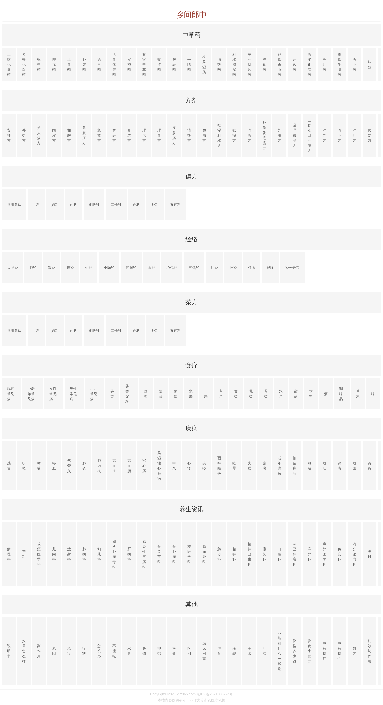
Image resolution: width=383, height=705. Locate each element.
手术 (249, 651)
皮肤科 (94, 205)
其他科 (116, 205)
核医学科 (189, 554)
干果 (206, 393)
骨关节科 (159, 554)
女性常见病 (53, 394)
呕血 (354, 465)
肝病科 (129, 554)
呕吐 (324, 465)
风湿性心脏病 (159, 465)
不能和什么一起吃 (279, 651)
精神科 (234, 554)
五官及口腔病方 (309, 135)
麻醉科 (309, 554)
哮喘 (39, 465)
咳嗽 (24, 465)
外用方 (279, 135)
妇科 (55, 205)
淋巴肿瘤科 (294, 554)
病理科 (9, 554)
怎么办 (99, 651)
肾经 (151, 268)
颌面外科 (204, 554)
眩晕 (234, 465)
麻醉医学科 (324, 554)
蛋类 (266, 393)
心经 (88, 268)
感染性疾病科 (144, 554)
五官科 (175, 205)
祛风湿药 (204, 64)
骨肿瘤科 (174, 554)
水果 (191, 393)
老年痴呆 (279, 465)
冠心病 (144, 466)
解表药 (174, 64)
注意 (219, 651)
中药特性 (339, 651)
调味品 (341, 394)
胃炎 (369, 465)
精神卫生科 (249, 554)
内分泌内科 (354, 554)
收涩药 (159, 64)
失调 (144, 651)
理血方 (159, 135)
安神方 (9, 135)
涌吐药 (324, 64)
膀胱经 (131, 268)
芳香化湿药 (24, 64)
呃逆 (309, 465)
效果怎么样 (24, 651)
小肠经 (109, 268)
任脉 (251, 268)
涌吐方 (354, 135)
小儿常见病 (93, 394)
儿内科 (54, 554)
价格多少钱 (294, 651)
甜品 (296, 393)
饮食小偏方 (309, 651)
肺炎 (84, 465)
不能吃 (114, 651)
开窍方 (129, 135)
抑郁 (159, 651)
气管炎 (69, 466)
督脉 (270, 268)
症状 (84, 651)
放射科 (69, 554)
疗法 (264, 651)
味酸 (369, 64)
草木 (358, 393)
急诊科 (219, 554)
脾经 (70, 268)
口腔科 (279, 554)
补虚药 (84, 64)
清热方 (189, 135)
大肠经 (12, 268)
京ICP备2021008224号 (215, 694)
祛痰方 (234, 135)
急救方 (99, 135)
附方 (354, 651)
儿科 (36, 205)
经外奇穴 (292, 268)
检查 (174, 651)
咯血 (54, 465)
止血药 (69, 64)
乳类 (251, 393)
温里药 (99, 64)
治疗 (69, 651)
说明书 (9, 651)
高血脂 (129, 466)
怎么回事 (204, 651)
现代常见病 (10, 394)
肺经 (32, 268)
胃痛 (339, 465)
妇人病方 (39, 135)
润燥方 (249, 135)
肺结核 (99, 466)
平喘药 (189, 64)
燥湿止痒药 (309, 64)
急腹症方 (84, 135)
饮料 (311, 393)
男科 (369, 554)
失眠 (249, 465)
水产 (281, 393)
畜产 (221, 393)
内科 (73, 205)
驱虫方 (204, 135)
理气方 (144, 135)
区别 (189, 651)
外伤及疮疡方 (264, 135)
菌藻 (175, 393)
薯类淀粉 (127, 393)
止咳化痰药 (9, 64)
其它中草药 (144, 64)
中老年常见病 (31, 394)
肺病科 (84, 554)
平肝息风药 (249, 64)
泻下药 (354, 64)
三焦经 (194, 268)
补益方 (24, 135)
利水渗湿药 (234, 64)
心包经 (172, 268)
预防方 (369, 135)
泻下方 (339, 135)
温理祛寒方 (294, 135)
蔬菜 (160, 393)
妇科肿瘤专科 (114, 554)
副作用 (39, 651)
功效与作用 (369, 651)
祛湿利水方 (219, 135)
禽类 (236, 393)
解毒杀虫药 (279, 64)
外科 (155, 205)
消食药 (264, 64)
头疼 (204, 465)
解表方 (114, 135)
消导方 (324, 135)
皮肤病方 (174, 135)
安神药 (129, 64)
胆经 (214, 268)
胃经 (51, 268)
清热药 (219, 64)
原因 (54, 651)
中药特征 (324, 651)
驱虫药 (39, 64)
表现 (234, 651)
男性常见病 (73, 394)
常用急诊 (14, 205)
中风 (174, 465)
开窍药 (294, 64)
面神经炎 (219, 465)
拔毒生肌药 (339, 64)
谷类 (112, 393)
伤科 (136, 205)
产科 (24, 554)
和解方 (69, 135)
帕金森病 (294, 465)
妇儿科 (99, 554)
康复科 (264, 554)
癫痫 (264, 465)
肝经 (233, 268)
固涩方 (54, 135)
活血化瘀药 (114, 64)
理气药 (54, 64)
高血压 (114, 466)
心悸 (189, 465)
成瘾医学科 (39, 554)
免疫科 (339, 554)
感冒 (9, 465)
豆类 (145, 393)
